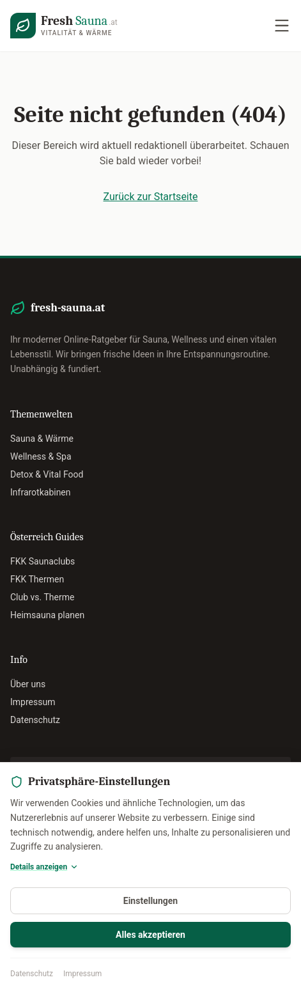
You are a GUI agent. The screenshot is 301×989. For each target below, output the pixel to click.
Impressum (82, 973)
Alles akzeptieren (150, 935)
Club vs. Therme (42, 597)
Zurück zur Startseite (151, 197)
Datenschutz (31, 973)
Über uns (27, 684)
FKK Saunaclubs (42, 561)
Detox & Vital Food (46, 474)
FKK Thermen (37, 579)
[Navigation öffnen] (282, 26)
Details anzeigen (44, 866)
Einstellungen (150, 901)
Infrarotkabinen (40, 492)
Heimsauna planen (47, 615)
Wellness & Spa (41, 456)
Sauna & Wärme (41, 438)
